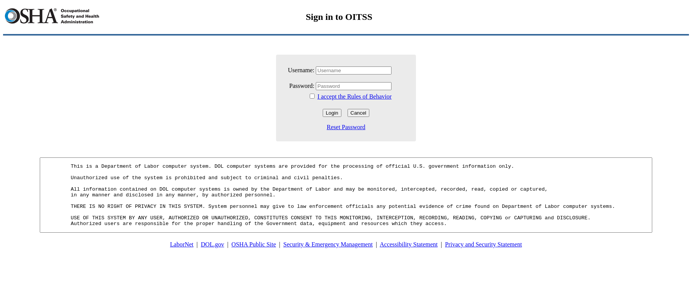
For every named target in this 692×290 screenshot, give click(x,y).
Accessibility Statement (409, 259)
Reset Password (346, 127)
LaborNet (181, 259)
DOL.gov (212, 259)
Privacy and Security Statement (483, 259)
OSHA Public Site (253, 259)
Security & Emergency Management (328, 259)
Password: (302, 86)
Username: (301, 70)
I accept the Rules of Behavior (354, 96)
